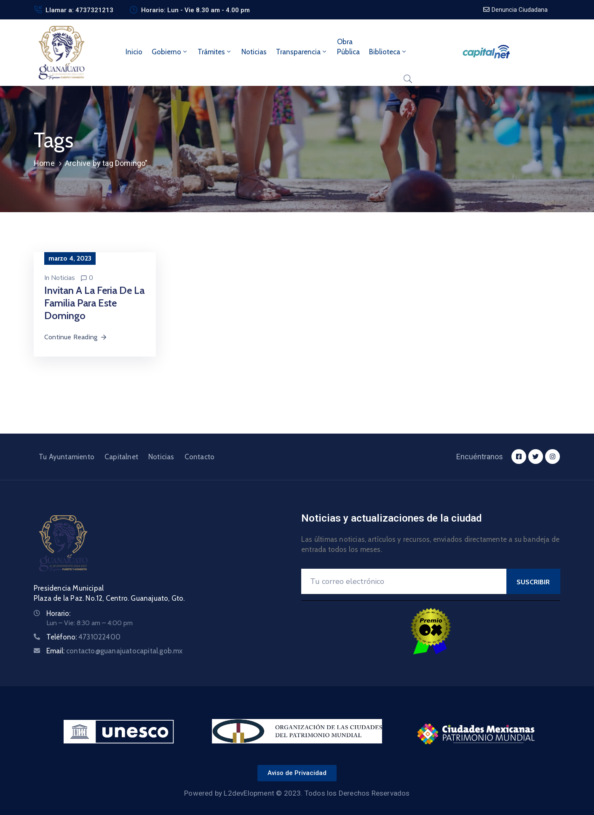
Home (44, 163)
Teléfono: (83, 637)
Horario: (58, 613)
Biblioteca (388, 52)
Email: (114, 651)
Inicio (134, 52)
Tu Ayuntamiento (66, 457)
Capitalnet (121, 457)
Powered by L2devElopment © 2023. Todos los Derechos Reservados (296, 793)
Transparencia (302, 52)
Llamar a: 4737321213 (79, 10)
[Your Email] (403, 581)
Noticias (254, 52)
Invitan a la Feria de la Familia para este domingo (94, 303)
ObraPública (348, 46)
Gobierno (170, 52)
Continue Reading (75, 337)
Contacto (200, 457)
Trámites (215, 52)
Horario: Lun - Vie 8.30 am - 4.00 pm (195, 10)
